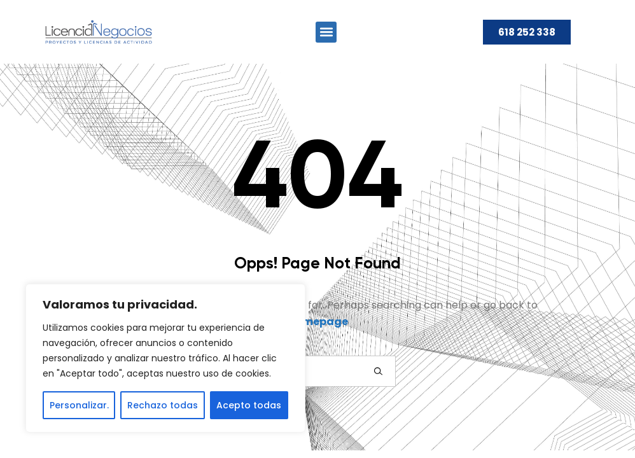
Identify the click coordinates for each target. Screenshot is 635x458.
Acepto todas (248, 405)
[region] (165, 358)
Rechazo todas (162, 405)
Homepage (318, 321)
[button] (326, 32)
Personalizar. (79, 405)
